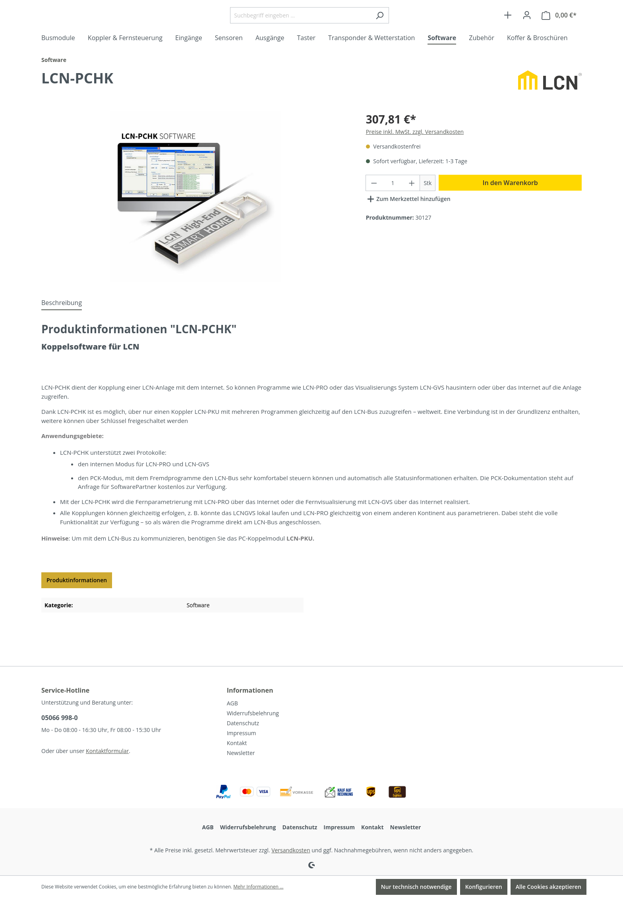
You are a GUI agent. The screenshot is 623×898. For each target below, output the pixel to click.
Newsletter (241, 753)
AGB (232, 703)
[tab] (61, 334)
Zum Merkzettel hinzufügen (408, 229)
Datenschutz (243, 723)
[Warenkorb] (559, 31)
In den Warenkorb (510, 214)
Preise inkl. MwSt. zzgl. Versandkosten (415, 163)
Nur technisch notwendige (416, 886)
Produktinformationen (76, 611)
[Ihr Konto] (526, 31)
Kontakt (237, 743)
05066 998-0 (59, 717)
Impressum (241, 733)
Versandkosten (290, 850)
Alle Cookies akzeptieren (548, 886)
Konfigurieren (483, 886)
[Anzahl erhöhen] (412, 214)
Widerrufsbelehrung (253, 713)
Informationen (250, 690)
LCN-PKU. (300, 570)
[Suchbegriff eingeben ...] (320, 31)
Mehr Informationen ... (258, 886)
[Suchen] (399, 31)
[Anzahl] (392, 214)
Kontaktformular (107, 751)
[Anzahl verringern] (374, 214)
